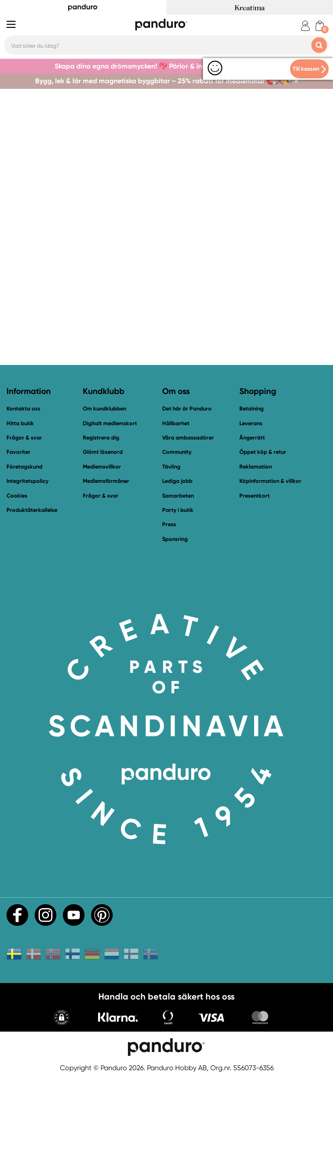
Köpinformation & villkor (270, 558)
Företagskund (24, 544)
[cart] (320, 25)
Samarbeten (178, 573)
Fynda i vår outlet (280, 303)
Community (177, 529)
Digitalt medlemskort (110, 500)
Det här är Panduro (187, 486)
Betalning (251, 486)
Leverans (250, 500)
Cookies (17, 573)
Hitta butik (20, 500)
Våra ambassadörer (188, 515)
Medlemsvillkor (102, 544)
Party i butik (177, 587)
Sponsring (175, 616)
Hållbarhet (175, 500)
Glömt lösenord (103, 529)
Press (169, 602)
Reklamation (255, 544)
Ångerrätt (252, 515)
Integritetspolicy (28, 558)
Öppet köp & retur (262, 529)
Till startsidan (53, 303)
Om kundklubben (104, 486)
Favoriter (18, 529)
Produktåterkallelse (32, 587)
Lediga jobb (177, 558)
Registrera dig (101, 515)
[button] (62, 1096)
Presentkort (254, 573)
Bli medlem (201, 303)
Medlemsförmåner (106, 558)
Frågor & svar (24, 515)
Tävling (171, 544)
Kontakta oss (129, 303)
